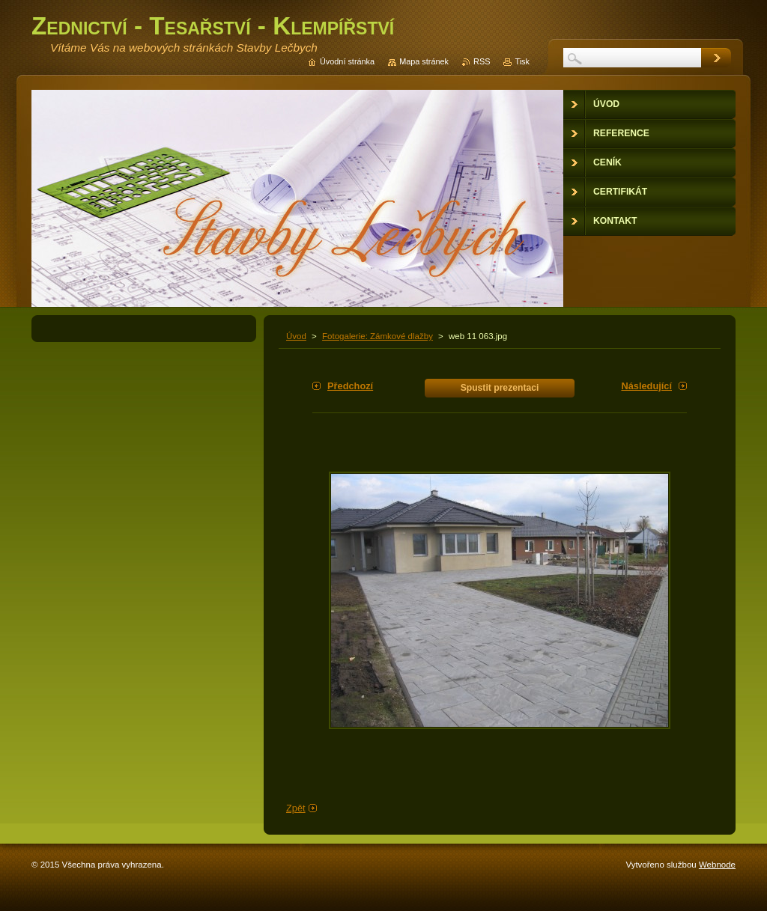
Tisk (522, 61)
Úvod (296, 336)
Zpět (296, 808)
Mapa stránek (424, 61)
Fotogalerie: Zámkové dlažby (377, 336)
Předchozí (350, 385)
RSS (481, 61)
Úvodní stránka (347, 61)
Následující (646, 385)
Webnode (717, 864)
